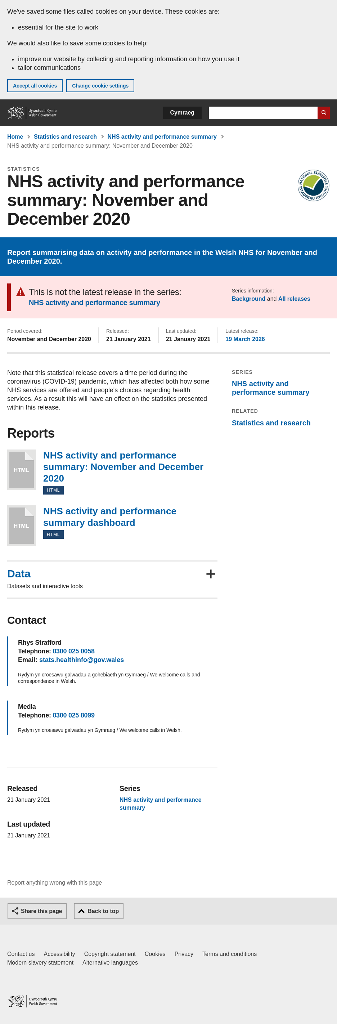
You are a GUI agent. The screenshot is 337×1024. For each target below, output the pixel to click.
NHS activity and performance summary (162, 137)
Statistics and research (65, 137)
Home (15, 137)
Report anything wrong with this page (54, 883)
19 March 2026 (245, 339)
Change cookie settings (100, 86)
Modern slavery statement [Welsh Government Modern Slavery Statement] (40, 963)
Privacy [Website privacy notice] (184, 954)
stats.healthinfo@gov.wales (81, 659)
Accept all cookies (35, 86)
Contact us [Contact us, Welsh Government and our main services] (21, 954)
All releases (294, 299)
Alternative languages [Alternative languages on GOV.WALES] (110, 963)
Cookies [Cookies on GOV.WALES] (155, 954)
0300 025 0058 (73, 651)
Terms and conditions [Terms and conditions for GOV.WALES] (229, 954)
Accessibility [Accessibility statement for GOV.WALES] (59, 954)
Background (248, 299)
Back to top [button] (103, 911)
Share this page (41, 911)
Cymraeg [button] (182, 112)
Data (19, 574)
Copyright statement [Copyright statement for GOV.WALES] (110, 954)
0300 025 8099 (73, 715)
